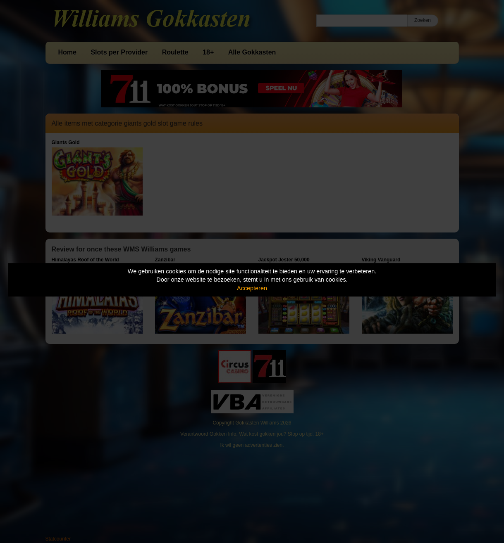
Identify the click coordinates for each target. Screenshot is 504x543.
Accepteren (252, 288)
